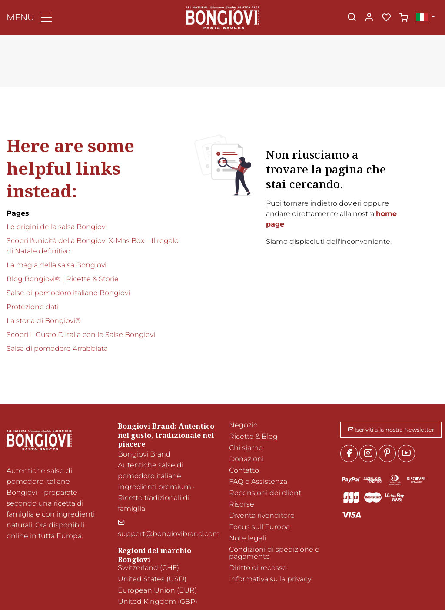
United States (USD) (152, 579)
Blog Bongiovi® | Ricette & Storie (63, 279)
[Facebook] (349, 453)
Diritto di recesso (258, 567)
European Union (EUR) (157, 590)
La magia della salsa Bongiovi (56, 265)
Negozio (243, 425)
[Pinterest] (387, 453)
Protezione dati (33, 307)
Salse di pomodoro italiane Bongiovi (68, 293)
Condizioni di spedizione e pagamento (274, 552)
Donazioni (246, 459)
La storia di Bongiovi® (44, 321)
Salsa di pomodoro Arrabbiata (57, 348)
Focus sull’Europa (259, 527)
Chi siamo (246, 447)
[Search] (351, 18)
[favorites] (386, 18)
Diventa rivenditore (262, 515)
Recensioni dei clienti (266, 493)
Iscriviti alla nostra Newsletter (391, 430)
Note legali (247, 538)
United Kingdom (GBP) (157, 601)
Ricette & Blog (253, 436)
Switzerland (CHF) (148, 567)
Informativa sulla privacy (270, 579)
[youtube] (406, 453)
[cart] (403, 18)
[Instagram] (368, 453)
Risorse (241, 504)
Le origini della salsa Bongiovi (57, 227)
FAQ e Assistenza (258, 481)
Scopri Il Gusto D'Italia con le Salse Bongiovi (81, 334)
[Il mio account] (369, 18)
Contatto (244, 470)
